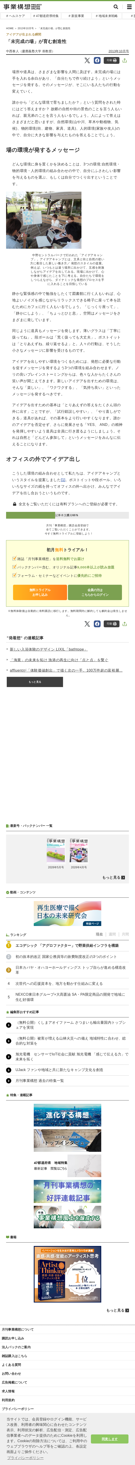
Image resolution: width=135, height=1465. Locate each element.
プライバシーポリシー (18, 1409)
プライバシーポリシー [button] (25, 1458)
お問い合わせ (11, 1373)
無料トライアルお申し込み (39, 592)
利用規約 (8, 1400)
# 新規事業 (76, 16)
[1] (63, 480)
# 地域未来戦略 (107, 16)
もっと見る (35, 681)
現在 (99, 934)
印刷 (112, 60)
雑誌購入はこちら (14, 1356)
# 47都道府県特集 (46, 16)
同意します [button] (110, 1439)
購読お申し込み (13, 1338)
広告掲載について (14, 1382)
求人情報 (8, 1391)
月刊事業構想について (18, 1329)
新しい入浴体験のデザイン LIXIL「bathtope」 (49, 649)
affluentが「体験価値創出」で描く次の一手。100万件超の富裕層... (66, 670)
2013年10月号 (119, 51)
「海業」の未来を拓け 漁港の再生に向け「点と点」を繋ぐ (59, 660)
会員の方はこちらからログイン (94, 592)
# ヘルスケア (15, 16)
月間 (125, 934)
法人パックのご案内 (16, 1347)
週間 (112, 934)
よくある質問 (11, 1365)
